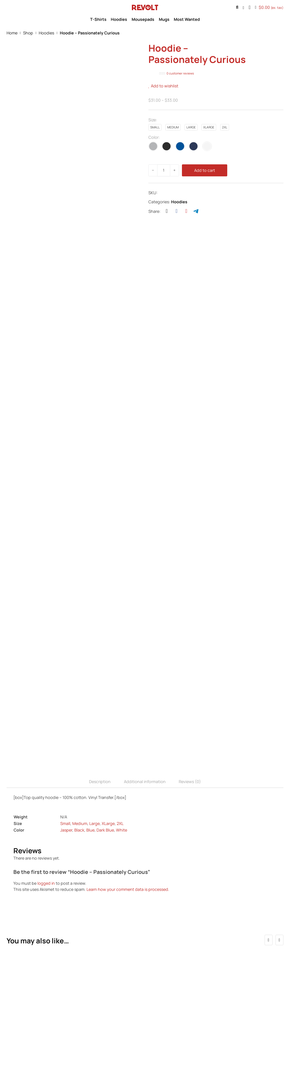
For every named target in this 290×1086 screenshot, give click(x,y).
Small (65, 722)
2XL (120, 722)
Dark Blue (105, 728)
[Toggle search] (237, 7)
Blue (90, 728)
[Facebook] (176, 211)
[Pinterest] (186, 211)
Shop (28, 33)
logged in (46, 781)
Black (79, 728)
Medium (79, 722)
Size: (152, 119)
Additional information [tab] (145, 680)
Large (94, 722)
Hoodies (119, 19)
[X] (166, 211)
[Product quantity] (163, 170)
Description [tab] (100, 680)
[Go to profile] (243, 8)
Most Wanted (187, 19)
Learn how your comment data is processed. (128, 788)
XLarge (108, 722)
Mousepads (143, 19)
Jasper (66, 728)
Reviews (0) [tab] (190, 680)
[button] (250, 7)
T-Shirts (98, 19)
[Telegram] (196, 211)
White (121, 728)
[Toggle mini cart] (269, 7)
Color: (154, 137)
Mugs (164, 19)
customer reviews (180, 73)
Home (12, 33)
